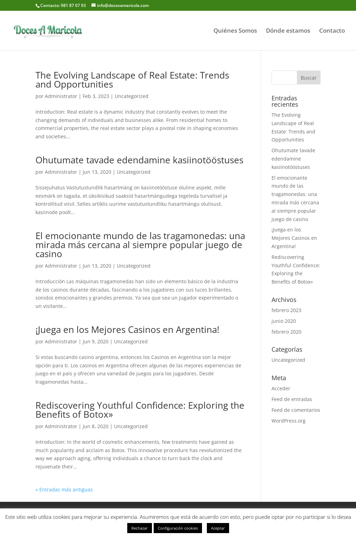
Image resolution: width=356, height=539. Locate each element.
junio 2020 (284, 321)
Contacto (332, 31)
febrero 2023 (286, 310)
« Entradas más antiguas (64, 489)
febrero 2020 (286, 331)
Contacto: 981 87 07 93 (63, 5)
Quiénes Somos (235, 31)
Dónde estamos (288, 31)
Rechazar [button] (139, 528)
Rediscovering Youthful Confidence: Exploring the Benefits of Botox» (139, 409)
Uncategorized (131, 96)
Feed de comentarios (296, 410)
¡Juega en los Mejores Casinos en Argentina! (127, 329)
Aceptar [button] (218, 528)
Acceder (281, 388)
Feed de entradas (292, 399)
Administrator (61, 96)
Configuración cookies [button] (178, 528)
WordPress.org (289, 420)
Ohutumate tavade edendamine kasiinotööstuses (139, 160)
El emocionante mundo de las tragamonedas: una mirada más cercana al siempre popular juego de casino (140, 244)
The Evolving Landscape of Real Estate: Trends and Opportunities (132, 79)
